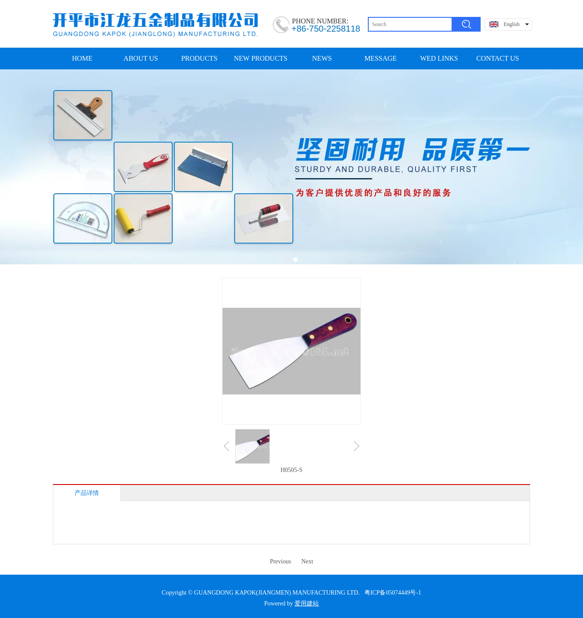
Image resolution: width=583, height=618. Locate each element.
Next (307, 561)
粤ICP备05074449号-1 (392, 592)
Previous (280, 561)
